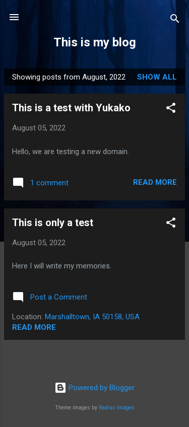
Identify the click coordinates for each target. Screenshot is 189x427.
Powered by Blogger (94, 387)
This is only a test (52, 223)
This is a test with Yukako (71, 108)
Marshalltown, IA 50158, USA (92, 316)
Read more (155, 182)
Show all (157, 77)
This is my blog (94, 42)
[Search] (175, 20)
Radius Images (117, 407)
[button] (171, 109)
